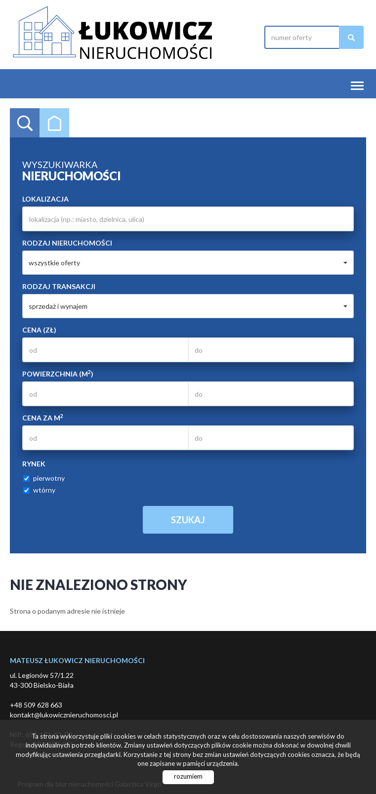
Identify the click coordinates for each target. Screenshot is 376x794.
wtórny (39, 490)
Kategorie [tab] (54, 123)
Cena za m (42, 417)
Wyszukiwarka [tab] (25, 123)
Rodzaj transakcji (58, 286)
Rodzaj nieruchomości (67, 243)
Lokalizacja (45, 199)
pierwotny (44, 478)
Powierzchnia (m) (57, 373)
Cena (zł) (39, 330)
